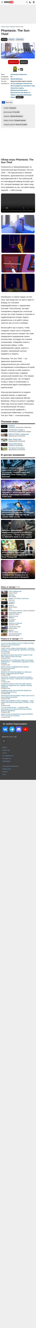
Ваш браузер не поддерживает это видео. (18, 203)
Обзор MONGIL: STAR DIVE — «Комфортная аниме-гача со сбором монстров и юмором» (15, 575)
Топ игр (4, 753)
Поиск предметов (16, 85)
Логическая (14, 74)
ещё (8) (19, 97)
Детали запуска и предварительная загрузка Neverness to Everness (15, 667)
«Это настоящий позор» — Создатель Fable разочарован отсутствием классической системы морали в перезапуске (16, 709)
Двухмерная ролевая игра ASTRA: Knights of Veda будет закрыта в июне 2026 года (16, 655)
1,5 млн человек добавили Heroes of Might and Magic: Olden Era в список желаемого (17, 644)
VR (11, 83)
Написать (23, 62)
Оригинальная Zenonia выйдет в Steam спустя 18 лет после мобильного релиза (17, 696)
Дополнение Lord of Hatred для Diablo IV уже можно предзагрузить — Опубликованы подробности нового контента (17, 661)
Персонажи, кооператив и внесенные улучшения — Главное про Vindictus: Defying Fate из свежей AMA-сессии (17, 513)
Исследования (18, 83)
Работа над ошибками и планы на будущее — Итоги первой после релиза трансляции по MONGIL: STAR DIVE (17, 493)
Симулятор (23, 74)
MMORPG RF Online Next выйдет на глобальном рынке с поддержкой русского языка (16, 672)
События (11, 39)
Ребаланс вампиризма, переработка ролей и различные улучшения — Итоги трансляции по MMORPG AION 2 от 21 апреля (17, 533)
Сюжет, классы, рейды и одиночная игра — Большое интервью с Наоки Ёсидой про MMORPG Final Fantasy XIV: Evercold (16, 472)
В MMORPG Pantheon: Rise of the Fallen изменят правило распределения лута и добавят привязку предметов (16, 685)
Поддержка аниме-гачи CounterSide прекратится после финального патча (16, 691)
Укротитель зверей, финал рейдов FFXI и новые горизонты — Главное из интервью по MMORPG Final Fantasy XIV (18, 553)
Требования (19, 39)
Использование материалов (10, 766)
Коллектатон (28, 83)
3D (22, 92)
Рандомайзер (6, 761)
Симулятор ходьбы (17, 88)
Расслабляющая (25, 95)
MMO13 (4, 747)
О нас (4, 774)
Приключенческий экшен (19, 90)
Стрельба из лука (29, 85)
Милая (26, 92)
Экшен (13, 97)
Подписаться (13, 62)
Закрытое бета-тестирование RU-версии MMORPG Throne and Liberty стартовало (17, 714)
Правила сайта (6, 769)
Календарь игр (6, 758)
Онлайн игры (6, 750)
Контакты (5, 771)
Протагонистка (15, 92)
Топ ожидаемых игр (8, 755)
